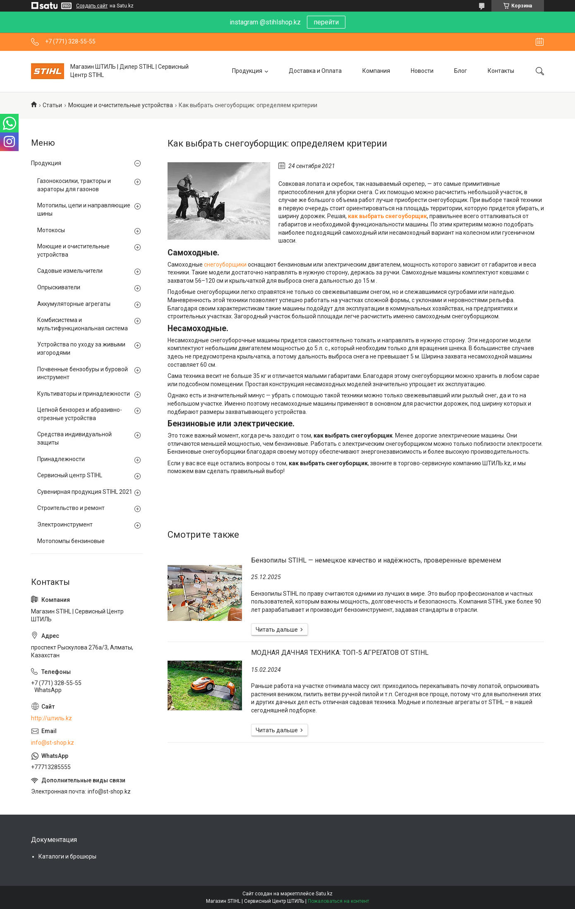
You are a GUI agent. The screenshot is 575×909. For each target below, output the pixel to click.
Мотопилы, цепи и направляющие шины (83, 209)
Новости (422, 70)
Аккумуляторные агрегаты (73, 304)
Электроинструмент (65, 524)
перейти (326, 22)
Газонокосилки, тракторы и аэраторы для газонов (74, 185)
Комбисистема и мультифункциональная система (82, 324)
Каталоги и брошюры (67, 856)
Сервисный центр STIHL (69, 475)
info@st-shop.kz (52, 742)
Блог (460, 70)
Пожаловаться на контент (338, 901)
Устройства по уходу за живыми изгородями (81, 348)
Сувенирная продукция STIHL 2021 (84, 491)
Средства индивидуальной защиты (74, 438)
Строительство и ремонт (71, 508)
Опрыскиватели (58, 287)
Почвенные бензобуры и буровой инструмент (82, 373)
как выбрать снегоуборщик (387, 216)
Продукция (247, 70)
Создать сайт (92, 6)
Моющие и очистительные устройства (120, 105)
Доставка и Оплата (315, 70)
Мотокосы (51, 230)
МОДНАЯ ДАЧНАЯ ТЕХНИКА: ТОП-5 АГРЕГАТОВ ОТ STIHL (340, 652)
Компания (376, 70)
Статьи (52, 105)
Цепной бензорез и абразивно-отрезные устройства (79, 413)
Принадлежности (61, 459)
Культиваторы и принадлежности (83, 393)
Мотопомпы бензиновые (71, 541)
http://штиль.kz (51, 718)
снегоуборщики (225, 264)
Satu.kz (324, 894)
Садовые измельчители (70, 270)
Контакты (501, 70)
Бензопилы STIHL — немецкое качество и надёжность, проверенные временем (376, 560)
